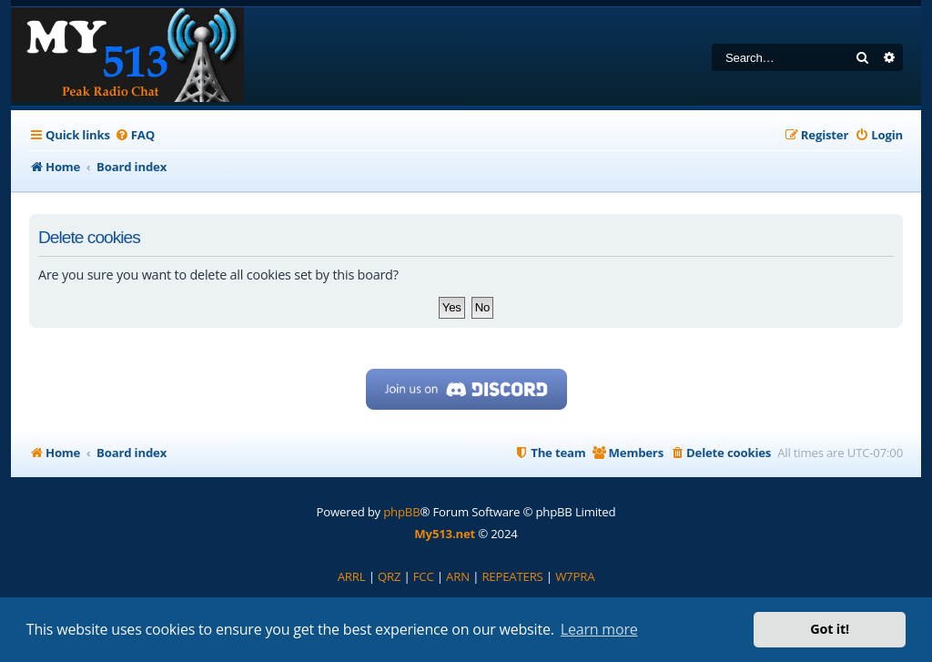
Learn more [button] (599, 629)
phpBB (401, 512)
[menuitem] (135, 135)
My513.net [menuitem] (444, 533)
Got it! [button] (829, 628)
